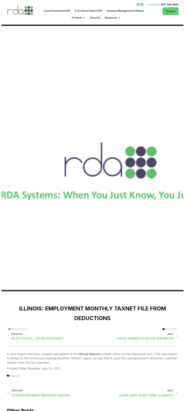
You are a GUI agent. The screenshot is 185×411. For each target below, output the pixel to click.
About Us (95, 17)
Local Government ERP (57, 10)
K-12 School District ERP (88, 10)
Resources (112, 18)
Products (78, 18)
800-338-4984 (169, 4)
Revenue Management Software (125, 10)
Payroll (15, 376)
